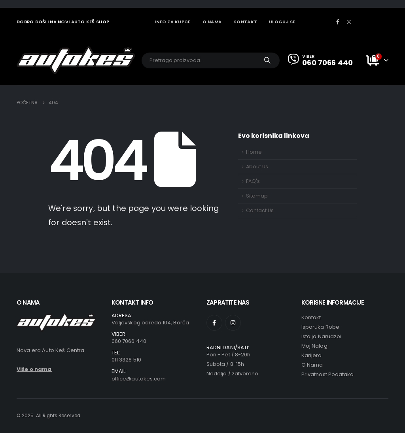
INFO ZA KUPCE (173, 22)
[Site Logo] (76, 60)
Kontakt (311, 317)
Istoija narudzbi (321, 336)
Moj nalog (314, 346)
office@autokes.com (139, 378)
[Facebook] (338, 22)
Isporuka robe (320, 327)
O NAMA (212, 22)
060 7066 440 (129, 341)
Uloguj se (282, 22)
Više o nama (34, 369)
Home (254, 152)
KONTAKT (245, 22)
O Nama (312, 365)
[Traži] (267, 60)
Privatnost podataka (327, 374)
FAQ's (253, 181)
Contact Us (260, 210)
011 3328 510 (126, 359)
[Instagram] (349, 22)
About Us (257, 166)
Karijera (311, 355)
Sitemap (257, 195)
